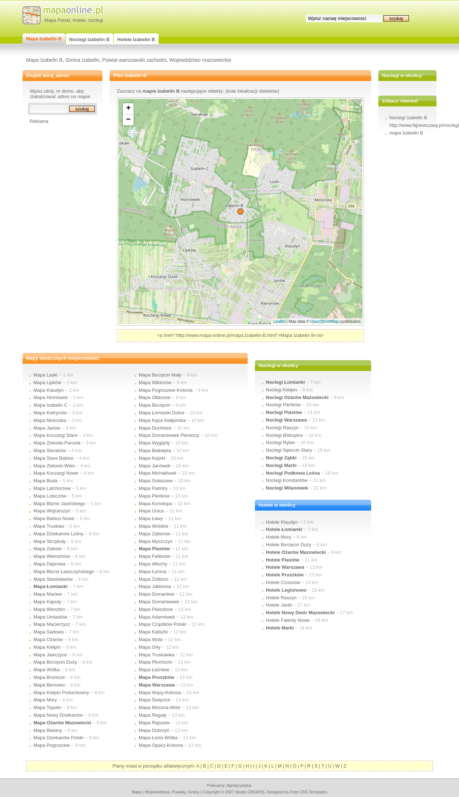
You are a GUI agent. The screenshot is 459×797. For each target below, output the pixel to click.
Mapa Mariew (47, 594)
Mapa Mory (45, 700)
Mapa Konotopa (155, 503)
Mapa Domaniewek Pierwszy (169, 435)
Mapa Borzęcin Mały (160, 375)
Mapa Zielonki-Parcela (56, 443)
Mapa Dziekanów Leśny (58, 533)
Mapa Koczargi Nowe (55, 473)
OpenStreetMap (324, 321)
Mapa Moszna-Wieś (159, 707)
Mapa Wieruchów (51, 556)
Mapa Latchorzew (52, 488)
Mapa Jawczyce (50, 654)
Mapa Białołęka (155, 450)
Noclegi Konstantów (287, 480)
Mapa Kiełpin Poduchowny (61, 692)
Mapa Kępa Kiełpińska (162, 420)
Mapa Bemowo (49, 685)
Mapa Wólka (46, 669)
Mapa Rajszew (154, 722)
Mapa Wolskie (153, 526)
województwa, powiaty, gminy (172, 792)
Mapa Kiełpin (47, 647)
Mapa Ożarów (48, 639)
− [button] (128, 119)
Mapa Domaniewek (159, 601)
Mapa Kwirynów (50, 412)
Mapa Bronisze (49, 677)
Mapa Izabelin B (44, 60)
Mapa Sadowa (48, 632)
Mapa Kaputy (47, 601)
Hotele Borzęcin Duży (288, 544)
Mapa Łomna (152, 571)
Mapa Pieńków (154, 496)
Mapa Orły (150, 647)
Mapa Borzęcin (154, 405)
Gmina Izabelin (82, 60)
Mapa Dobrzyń (154, 730)
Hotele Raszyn (281, 597)
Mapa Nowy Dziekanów (58, 715)
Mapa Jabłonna (155, 586)
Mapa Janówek (154, 465)
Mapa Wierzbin (49, 609)
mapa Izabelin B (406, 133)
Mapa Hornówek (50, 397)
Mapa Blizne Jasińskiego (59, 503)
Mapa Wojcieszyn (51, 511)
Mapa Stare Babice (53, 458)
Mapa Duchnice (155, 428)
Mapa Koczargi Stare (55, 435)
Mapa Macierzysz (51, 624)
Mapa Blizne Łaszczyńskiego (63, 571)
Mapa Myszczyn (155, 541)
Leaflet (279, 321)
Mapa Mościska (49, 420)
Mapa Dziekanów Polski (58, 737)
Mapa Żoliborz (153, 579)
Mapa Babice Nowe (53, 518)
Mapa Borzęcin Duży (55, 662)
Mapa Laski (45, 375)
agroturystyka (239, 785)
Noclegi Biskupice (284, 435)
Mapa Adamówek (157, 617)
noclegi (95, 20)
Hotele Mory (278, 537)
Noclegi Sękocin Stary (289, 450)
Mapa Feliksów (154, 556)
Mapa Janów (46, 428)
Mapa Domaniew (156, 594)
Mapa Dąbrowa (49, 564)
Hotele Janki (279, 605)
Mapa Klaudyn (48, 390)
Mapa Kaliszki (153, 632)
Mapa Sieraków (49, 450)
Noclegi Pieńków (283, 404)
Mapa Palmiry (153, 488)
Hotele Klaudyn (282, 522)
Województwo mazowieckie (200, 60)
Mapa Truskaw (48, 526)
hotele (79, 20)
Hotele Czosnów (283, 582)
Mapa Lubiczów (49, 496)
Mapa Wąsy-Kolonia (160, 692)
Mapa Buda (45, 480)
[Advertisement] (59, 233)
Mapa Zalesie (47, 548)
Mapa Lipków (47, 382)
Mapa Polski (57, 20)
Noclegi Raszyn (282, 427)
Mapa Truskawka (156, 654)
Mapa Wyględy (154, 443)
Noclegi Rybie (280, 442)
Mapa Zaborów (154, 533)
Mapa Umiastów (50, 617)
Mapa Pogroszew (51, 745)
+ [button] (128, 108)
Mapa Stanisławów (53, 579)
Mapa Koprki (152, 458)
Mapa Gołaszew (155, 480)
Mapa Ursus (151, 511)
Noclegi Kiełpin (281, 390)
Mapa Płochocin (155, 662)
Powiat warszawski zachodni (134, 60)
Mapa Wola (151, 639)
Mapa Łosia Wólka (158, 737)
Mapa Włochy (153, 564)
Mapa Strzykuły (49, 541)
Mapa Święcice (154, 700)
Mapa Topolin (47, 707)
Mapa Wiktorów (155, 382)
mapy (137, 792)
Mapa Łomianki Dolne (161, 412)
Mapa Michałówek (157, 473)
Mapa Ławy (151, 518)
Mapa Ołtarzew (154, 397)
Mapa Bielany (47, 730)
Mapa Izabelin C (50, 405)
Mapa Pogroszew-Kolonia (165, 390)
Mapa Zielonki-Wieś (54, 465)
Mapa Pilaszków (156, 609)
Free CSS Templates (308, 792)
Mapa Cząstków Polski (162, 624)
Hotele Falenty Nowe (288, 620)
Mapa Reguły (153, 715)
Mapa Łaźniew (154, 669)
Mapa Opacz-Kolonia (161, 745)
